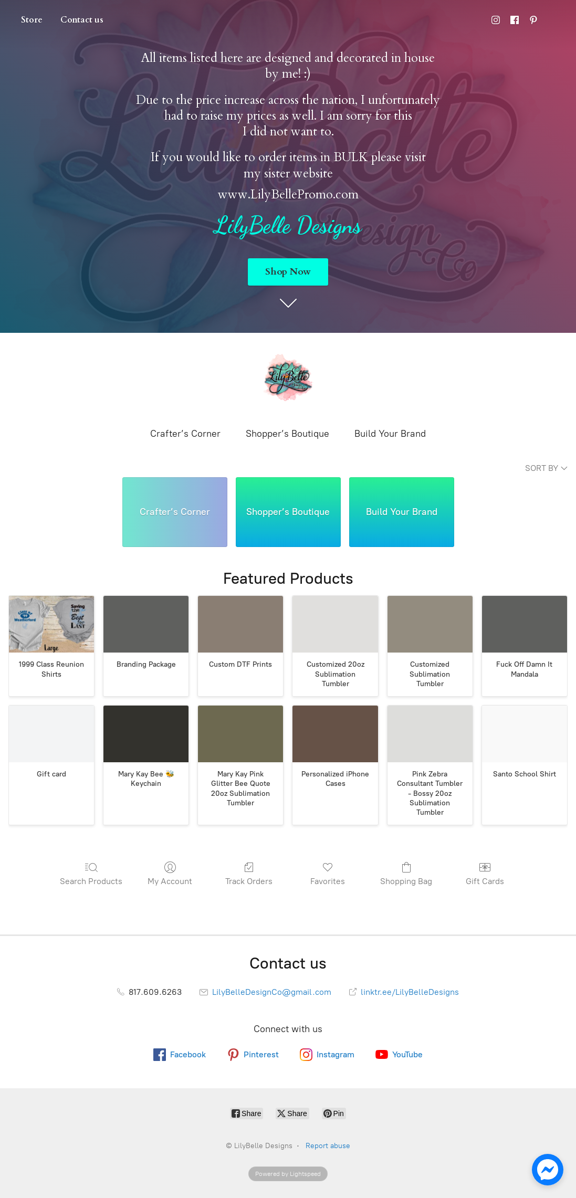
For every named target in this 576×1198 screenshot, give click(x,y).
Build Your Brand (390, 433)
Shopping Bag (406, 873)
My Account (170, 873)
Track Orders (249, 873)
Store (32, 20)
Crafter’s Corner (185, 433)
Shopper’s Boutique (287, 433)
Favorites (327, 873)
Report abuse (328, 1145)
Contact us (81, 20)
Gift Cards (485, 873)
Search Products (91, 873)
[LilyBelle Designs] (288, 379)
